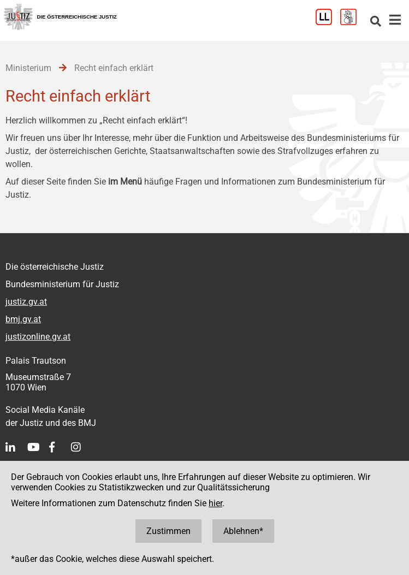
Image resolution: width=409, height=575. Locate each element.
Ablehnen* (243, 531)
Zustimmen (168, 531)
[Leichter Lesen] (328, 22)
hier (215, 503)
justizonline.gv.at (37, 336)
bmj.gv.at (23, 319)
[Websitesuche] (376, 22)
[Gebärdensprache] (352, 22)
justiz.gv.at (26, 302)
